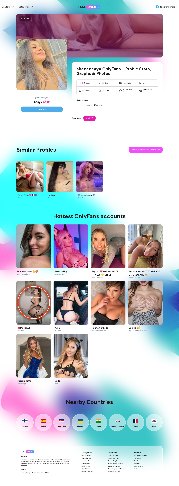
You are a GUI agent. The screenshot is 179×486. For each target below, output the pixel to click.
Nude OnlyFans (86, 461)
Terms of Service (37, 473)
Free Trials (137, 463)
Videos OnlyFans (87, 458)
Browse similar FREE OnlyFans (146, 149)
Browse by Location (140, 456)
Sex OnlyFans (86, 466)
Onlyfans (8, 6)
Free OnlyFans (86, 456)
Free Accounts (138, 461)
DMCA (47, 473)
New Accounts (138, 466)
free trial (35, 463)
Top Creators (138, 458)
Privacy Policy (25, 473)
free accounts (43, 463)
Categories (25, 6)
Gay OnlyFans (86, 469)
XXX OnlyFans (86, 463)
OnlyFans (42, 109)
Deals (135, 469)
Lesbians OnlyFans (87, 471)
